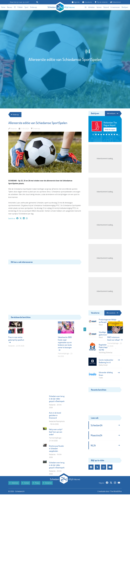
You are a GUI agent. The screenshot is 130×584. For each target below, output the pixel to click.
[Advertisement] (45, 240)
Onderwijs (33, 7)
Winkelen (91, 7)
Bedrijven (125, 7)
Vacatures (87, 2)
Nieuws (9, 7)
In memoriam (115, 7)
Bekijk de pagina (110, 129)
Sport (26, 7)
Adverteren (115, 2)
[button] (93, 134)
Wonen (99, 7)
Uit (85, 7)
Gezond (106, 7)
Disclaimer (47, 514)
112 (15, 7)
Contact (25, 514)
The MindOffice (116, 522)
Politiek (20, 7)
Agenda (76, 2)
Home (3, 7)
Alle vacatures (112, 313)
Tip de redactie (101, 2)
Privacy (36, 514)
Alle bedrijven (112, 113)
